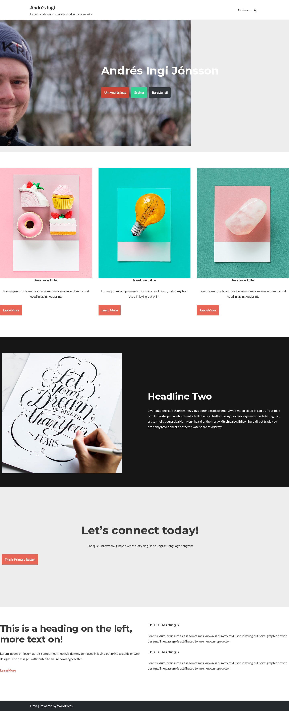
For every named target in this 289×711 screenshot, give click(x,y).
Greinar (139, 92)
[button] (250, 10)
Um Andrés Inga (115, 92)
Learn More (11, 310)
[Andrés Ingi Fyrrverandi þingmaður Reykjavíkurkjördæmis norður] (61, 10)
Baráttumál (160, 92)
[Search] (255, 9)
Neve (34, 706)
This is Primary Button (20, 559)
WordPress (65, 706)
